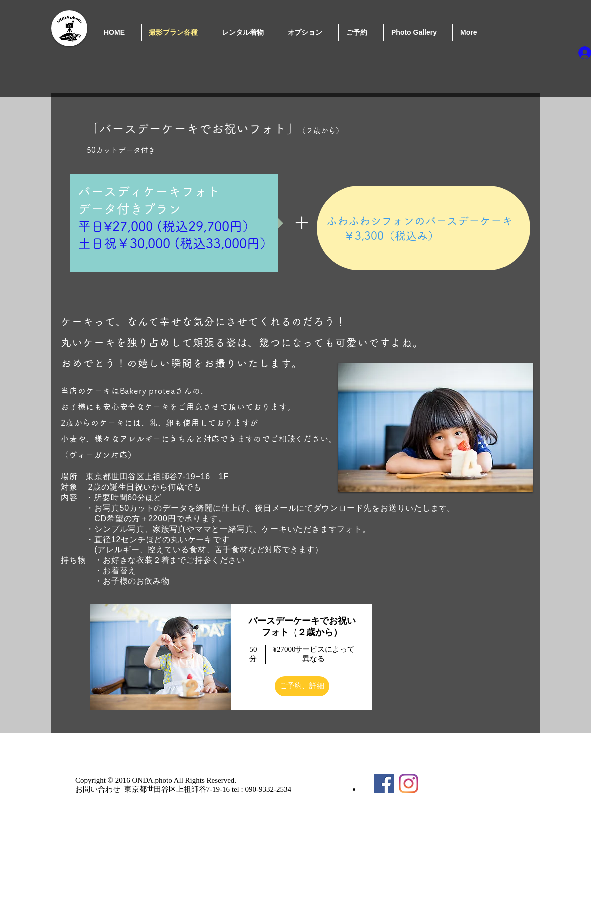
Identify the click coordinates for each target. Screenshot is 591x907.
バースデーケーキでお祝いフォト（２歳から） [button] (302, 626)
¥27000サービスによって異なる (314, 654)
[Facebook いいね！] (463, 773)
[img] (160, 657)
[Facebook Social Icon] (384, 783)
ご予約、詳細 (302, 686)
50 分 (253, 654)
